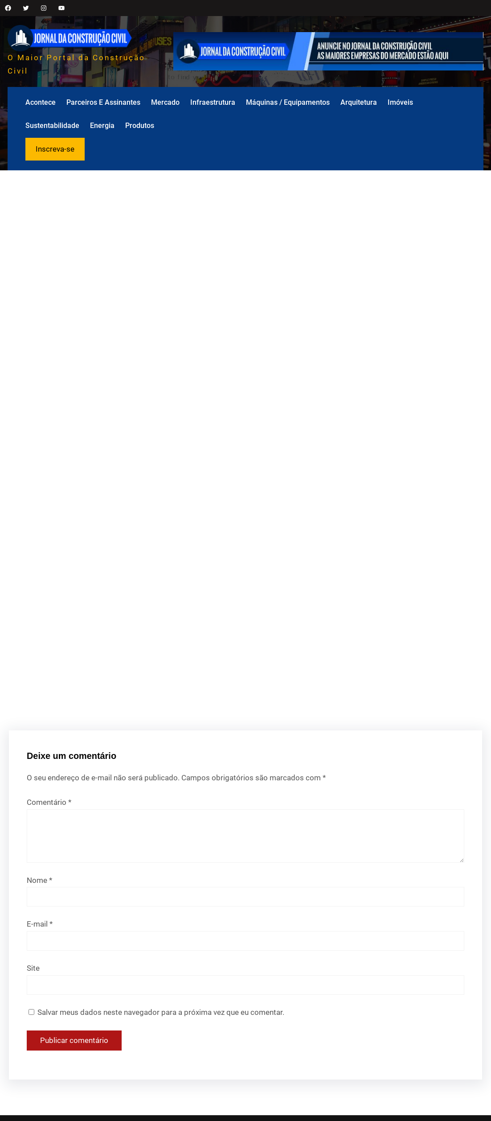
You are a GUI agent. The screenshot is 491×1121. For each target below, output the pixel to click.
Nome (39, 880)
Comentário (49, 802)
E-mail (40, 923)
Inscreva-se (55, 148)
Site (33, 968)
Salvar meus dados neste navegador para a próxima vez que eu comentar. (160, 1012)
